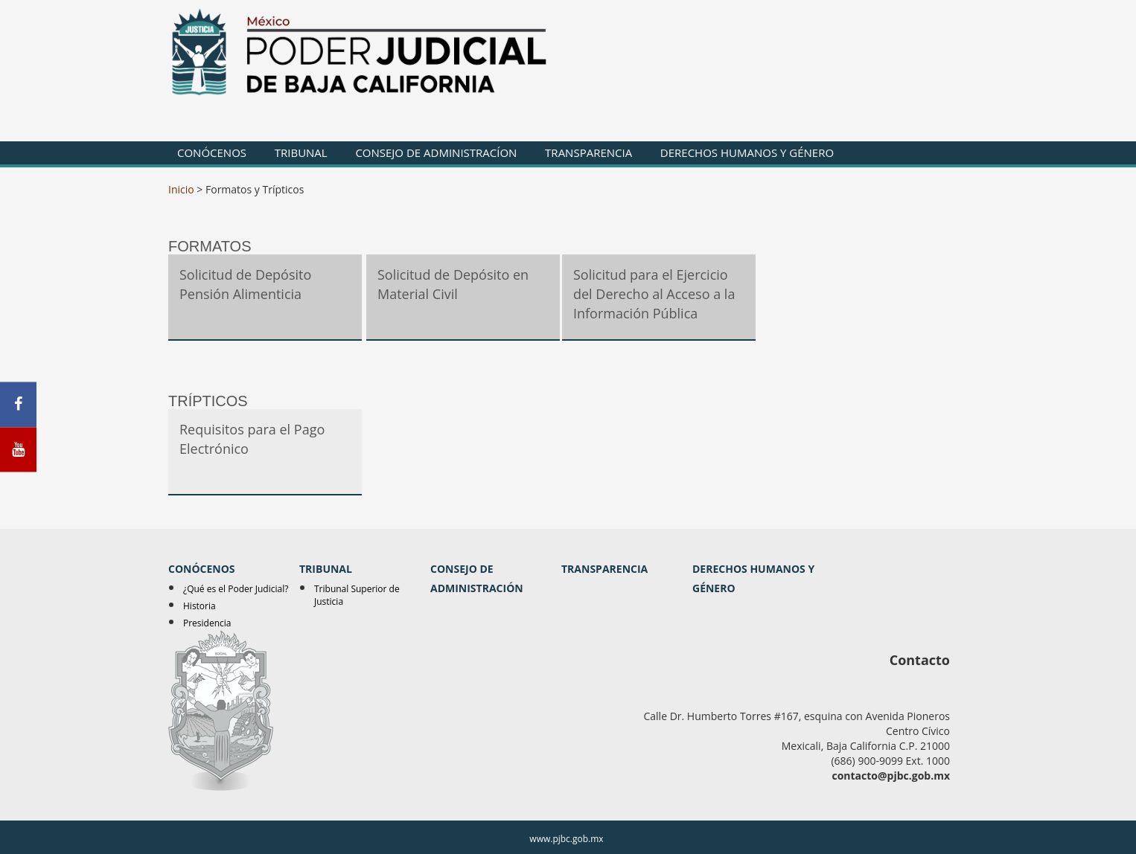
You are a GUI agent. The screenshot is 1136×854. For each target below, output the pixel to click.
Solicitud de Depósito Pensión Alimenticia (245, 284)
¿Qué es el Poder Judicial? (235, 588)
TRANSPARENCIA (588, 152)
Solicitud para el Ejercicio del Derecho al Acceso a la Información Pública (654, 293)
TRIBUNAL (301, 152)
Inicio (181, 189)
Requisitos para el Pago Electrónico (252, 439)
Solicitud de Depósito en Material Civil (453, 284)
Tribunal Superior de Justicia (357, 595)
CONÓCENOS (211, 152)
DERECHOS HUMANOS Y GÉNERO (747, 152)
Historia (199, 606)
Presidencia (207, 623)
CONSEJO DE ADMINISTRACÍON (436, 152)
